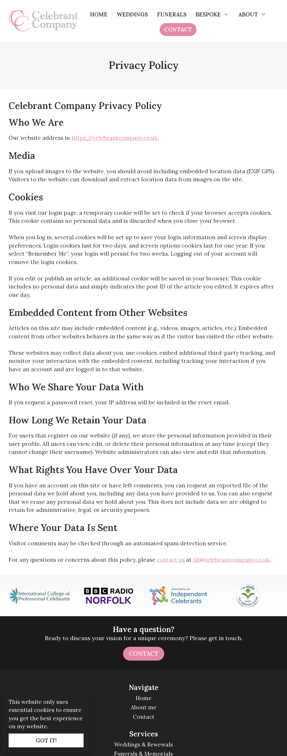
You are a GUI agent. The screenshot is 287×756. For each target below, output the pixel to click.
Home (98, 14)
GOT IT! (46, 740)
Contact (178, 29)
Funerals (171, 14)
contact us (171, 559)
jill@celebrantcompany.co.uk (231, 559)
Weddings (132, 14)
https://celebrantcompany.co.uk (115, 137)
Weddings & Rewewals (143, 744)
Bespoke (215, 14)
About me (143, 707)
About (254, 14)
